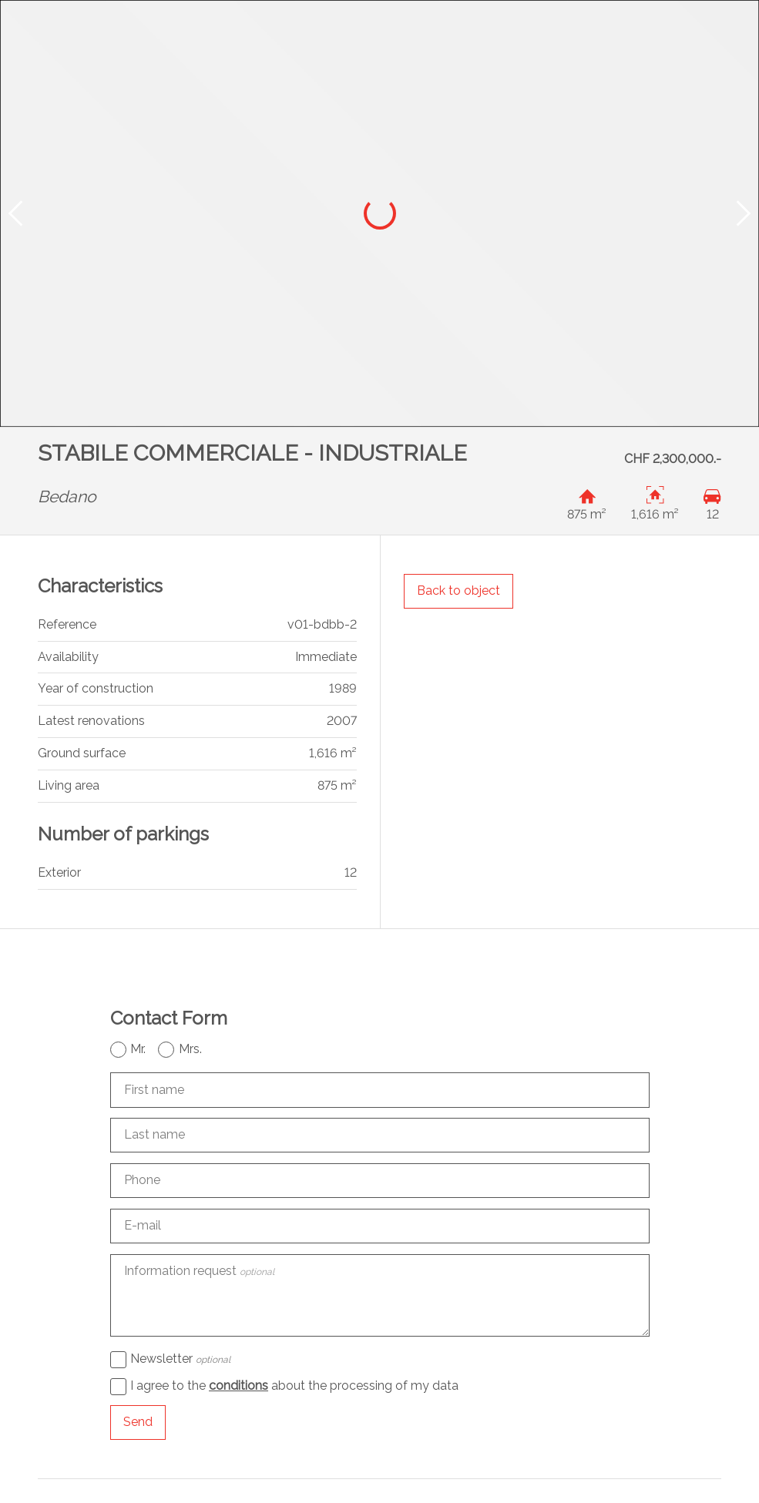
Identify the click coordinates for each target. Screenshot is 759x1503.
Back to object (458, 590)
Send (138, 1421)
